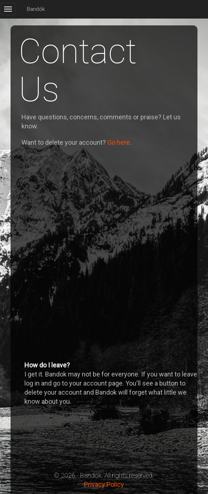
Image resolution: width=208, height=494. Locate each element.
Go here (118, 142)
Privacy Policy (104, 484)
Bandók (36, 9)
